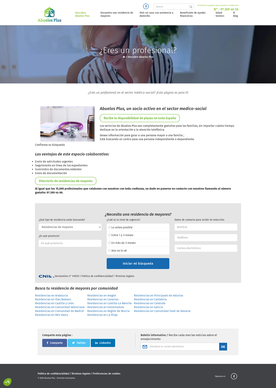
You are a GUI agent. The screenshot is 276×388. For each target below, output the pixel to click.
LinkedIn (103, 343)
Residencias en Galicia (148, 307)
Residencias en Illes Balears (53, 299)
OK (223, 347)
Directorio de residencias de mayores (66, 181)
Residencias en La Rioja (102, 315)
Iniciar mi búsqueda (138, 263)
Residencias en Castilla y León (54, 303)
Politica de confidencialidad (97, 276)
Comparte (55, 343)
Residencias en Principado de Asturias (158, 295)
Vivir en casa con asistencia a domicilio (156, 14)
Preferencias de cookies (106, 373)
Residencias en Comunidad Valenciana (60, 307)
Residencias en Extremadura (105, 307)
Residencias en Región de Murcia (108, 311)
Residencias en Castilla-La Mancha (109, 303)
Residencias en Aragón (101, 295)
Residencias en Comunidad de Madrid (59, 311)
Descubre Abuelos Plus (82, 14)
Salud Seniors (220, 14)
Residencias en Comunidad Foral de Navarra (162, 311)
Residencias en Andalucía (51, 295)
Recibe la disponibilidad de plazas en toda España (140, 118)
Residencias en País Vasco (51, 315)
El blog (235, 14)
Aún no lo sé (117, 250)
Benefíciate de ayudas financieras (193, 14)
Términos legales (124, 276)
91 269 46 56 (229, 9)
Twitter (79, 343)
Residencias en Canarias (102, 299)
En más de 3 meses (122, 243)
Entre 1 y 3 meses (120, 235)
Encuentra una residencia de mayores (117, 14)
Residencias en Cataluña (149, 303)
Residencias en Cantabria (150, 299)
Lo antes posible (120, 227)
